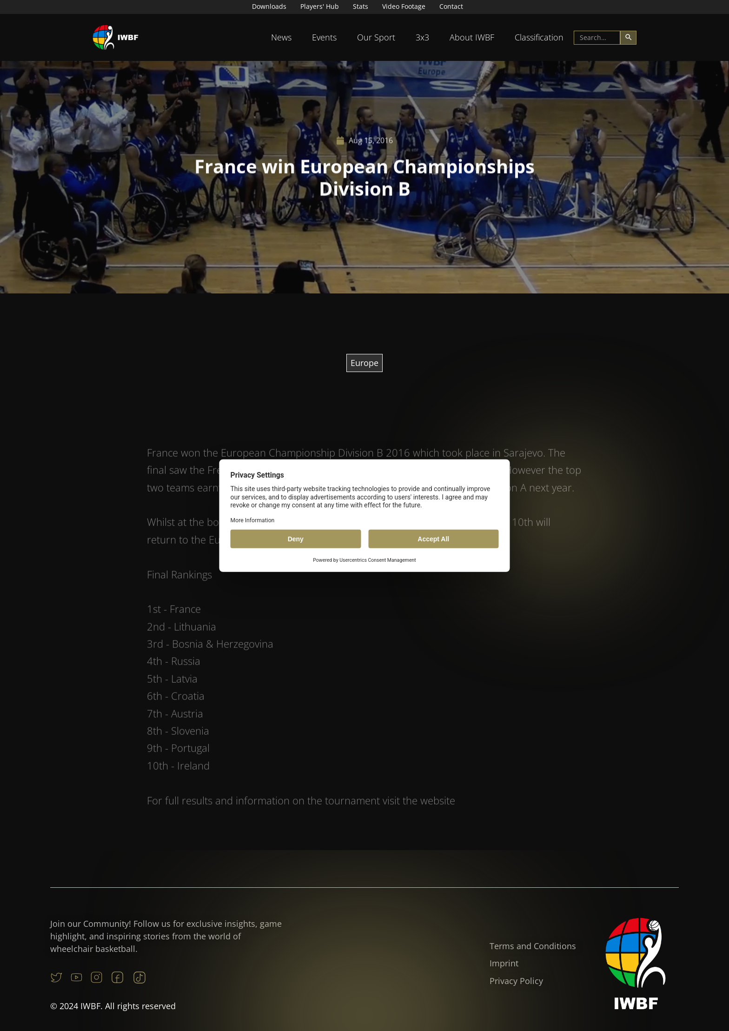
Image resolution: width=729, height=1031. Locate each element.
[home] (116, 37)
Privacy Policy (516, 980)
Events (324, 37)
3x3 (422, 37)
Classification (539, 37)
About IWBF (472, 37)
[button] (281, 37)
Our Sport (376, 37)
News (281, 37)
